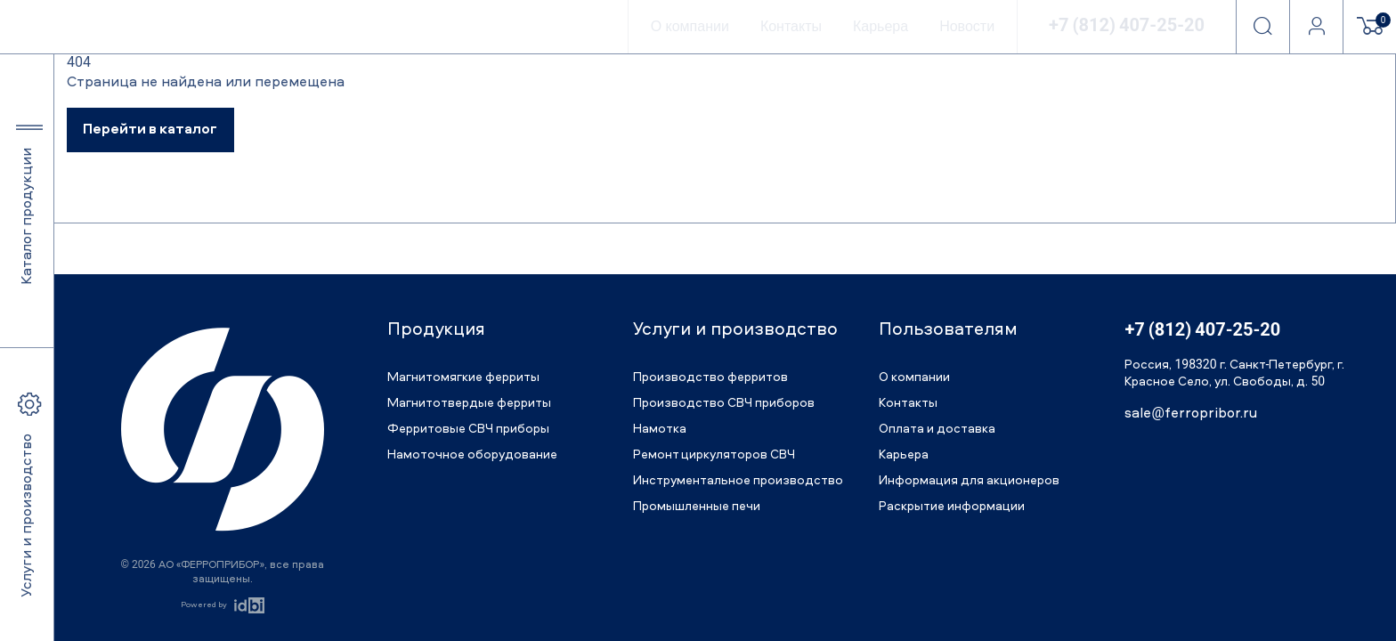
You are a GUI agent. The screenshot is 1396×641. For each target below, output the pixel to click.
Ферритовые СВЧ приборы (468, 429)
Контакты (791, 26)
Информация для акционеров (969, 481)
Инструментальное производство (738, 481)
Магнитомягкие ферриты (463, 377)
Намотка (659, 429)
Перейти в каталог (150, 130)
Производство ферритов (710, 377)
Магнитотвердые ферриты (469, 403)
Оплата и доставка (937, 429)
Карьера (880, 26)
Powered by (204, 605)
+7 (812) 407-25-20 (1127, 27)
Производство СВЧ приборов (724, 403)
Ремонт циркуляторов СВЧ (714, 455)
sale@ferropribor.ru (1190, 414)
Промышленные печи (696, 506)
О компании (690, 26)
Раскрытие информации (952, 506)
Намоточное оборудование (472, 455)
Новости (966, 26)
